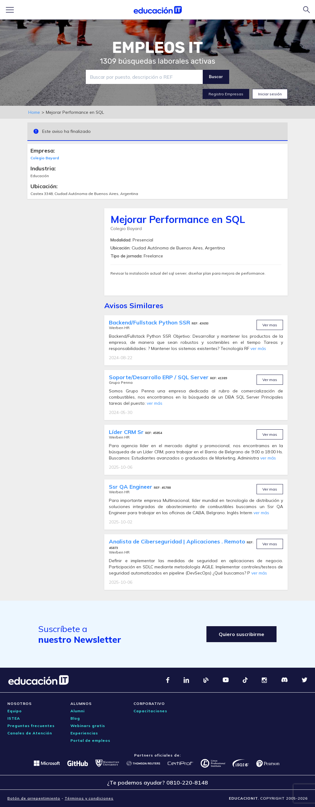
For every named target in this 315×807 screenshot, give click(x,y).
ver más (258, 348)
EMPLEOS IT (157, 47)
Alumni (77, 711)
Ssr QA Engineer (131, 486)
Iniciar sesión (270, 94)
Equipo (14, 711)
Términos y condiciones (89, 798)
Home (34, 112)
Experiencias (84, 733)
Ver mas (269, 325)
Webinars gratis (87, 725)
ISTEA (13, 718)
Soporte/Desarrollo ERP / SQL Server (159, 377)
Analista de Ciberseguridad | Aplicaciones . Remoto (178, 541)
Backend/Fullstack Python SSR (150, 322)
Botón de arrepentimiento (33, 798)
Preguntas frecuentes (31, 725)
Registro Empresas (226, 94)
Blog (75, 718)
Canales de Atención (29, 733)
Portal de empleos (90, 740)
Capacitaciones (150, 711)
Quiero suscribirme (241, 634)
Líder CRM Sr (127, 431)
